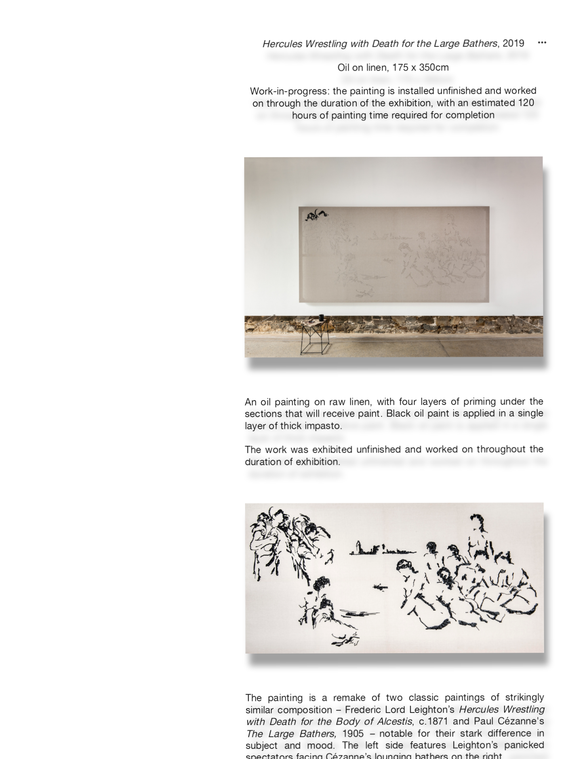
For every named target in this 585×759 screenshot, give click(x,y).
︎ (542, 42)
